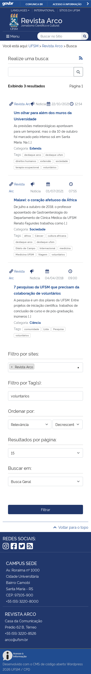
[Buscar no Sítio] (59, 36)
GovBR (7, 4)
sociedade (62, 161)
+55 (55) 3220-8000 (22, 601)
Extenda (35, 148)
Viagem (42, 254)
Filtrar (45, 509)
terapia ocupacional (27, 167)
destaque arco (32, 154)
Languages (19, 10)
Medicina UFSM (25, 254)
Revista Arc (22, 104)
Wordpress (75, 664)
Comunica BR (34, 4)
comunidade (31, 329)
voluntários (49, 167)
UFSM (15, 669)
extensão (45, 161)
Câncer (39, 235)
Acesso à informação (67, 4)
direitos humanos (26, 161)
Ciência (35, 322)
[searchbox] (36, 367)
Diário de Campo (25, 248)
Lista (46, 329)
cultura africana (57, 235)
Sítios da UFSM (69, 10)
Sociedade (37, 229)
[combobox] (45, 367)
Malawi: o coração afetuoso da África (45, 199)
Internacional (47, 248)
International (44, 10)
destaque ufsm (54, 154)
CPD (27, 669)
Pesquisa (58, 329)
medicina (65, 248)
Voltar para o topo (70, 527)
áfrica (27, 235)
